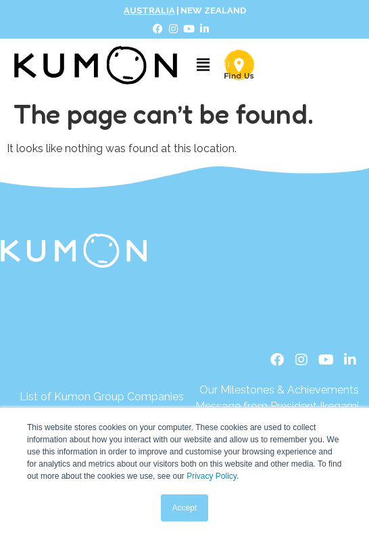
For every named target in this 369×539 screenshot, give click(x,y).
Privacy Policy (212, 476)
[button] (202, 64)
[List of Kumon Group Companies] (101, 397)
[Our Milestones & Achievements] (274, 390)
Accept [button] (184, 508)
